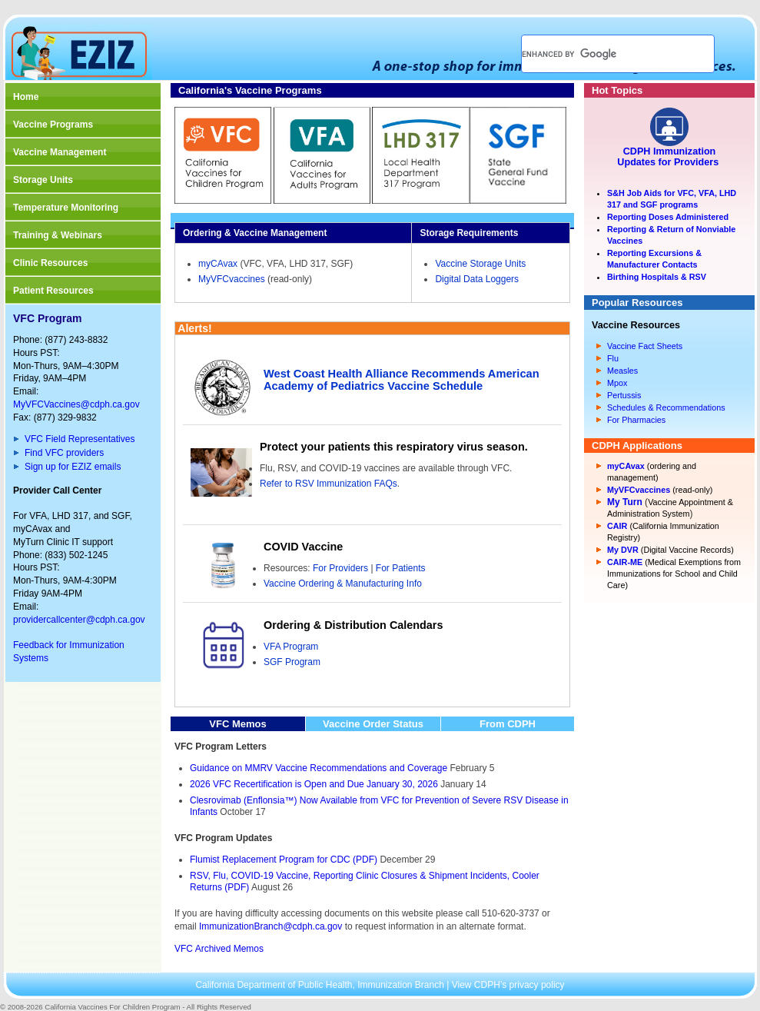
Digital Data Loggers (477, 279)
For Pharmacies (636, 419)
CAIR (617, 525)
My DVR (623, 549)
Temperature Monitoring (65, 207)
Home (25, 96)
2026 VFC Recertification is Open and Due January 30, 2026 (314, 784)
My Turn (624, 502)
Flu (613, 358)
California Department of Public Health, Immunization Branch (320, 984)
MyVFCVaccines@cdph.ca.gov (76, 404)
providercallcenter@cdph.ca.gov (79, 619)
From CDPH (508, 724)
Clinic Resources (50, 263)
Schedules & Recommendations (666, 407)
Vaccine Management (59, 152)
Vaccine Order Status (373, 724)
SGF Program (292, 662)
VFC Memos (237, 724)
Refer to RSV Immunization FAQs (328, 483)
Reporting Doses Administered (667, 216)
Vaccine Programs (53, 124)
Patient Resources (53, 290)
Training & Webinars (57, 235)
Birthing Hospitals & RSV (656, 276)
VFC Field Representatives (79, 439)
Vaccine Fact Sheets (644, 346)
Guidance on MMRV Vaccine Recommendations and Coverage (318, 768)
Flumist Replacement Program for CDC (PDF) (283, 859)
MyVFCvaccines (231, 279)
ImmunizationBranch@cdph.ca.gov (270, 926)
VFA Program (291, 646)
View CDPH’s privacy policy (508, 984)
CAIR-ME (624, 562)
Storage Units (43, 180)
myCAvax (217, 263)
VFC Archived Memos (219, 948)
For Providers (340, 568)
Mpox (617, 382)
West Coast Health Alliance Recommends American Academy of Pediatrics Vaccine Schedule (401, 379)
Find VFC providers (64, 452)
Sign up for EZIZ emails (73, 466)
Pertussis (624, 395)
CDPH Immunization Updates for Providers (669, 157)
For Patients (401, 568)
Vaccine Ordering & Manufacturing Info (343, 583)
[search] (599, 54)
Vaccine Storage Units (480, 263)
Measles (622, 370)
